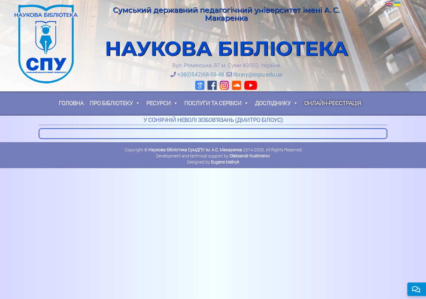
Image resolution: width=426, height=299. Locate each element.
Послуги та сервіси (216, 103)
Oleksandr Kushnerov (250, 156)
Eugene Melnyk (225, 162)
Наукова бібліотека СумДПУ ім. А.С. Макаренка (195, 150)
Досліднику (276, 103)
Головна (71, 103)
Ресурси (162, 103)
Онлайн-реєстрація (332, 103)
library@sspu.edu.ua (257, 74)
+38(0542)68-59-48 (200, 74)
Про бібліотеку (115, 103)
